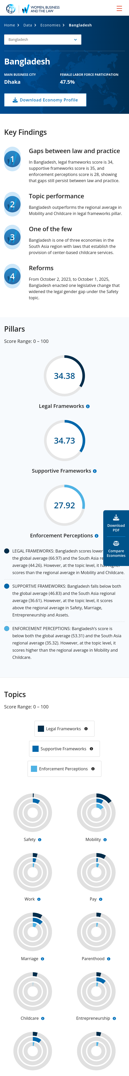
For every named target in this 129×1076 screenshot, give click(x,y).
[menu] (119, 8)
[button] (42, 39)
